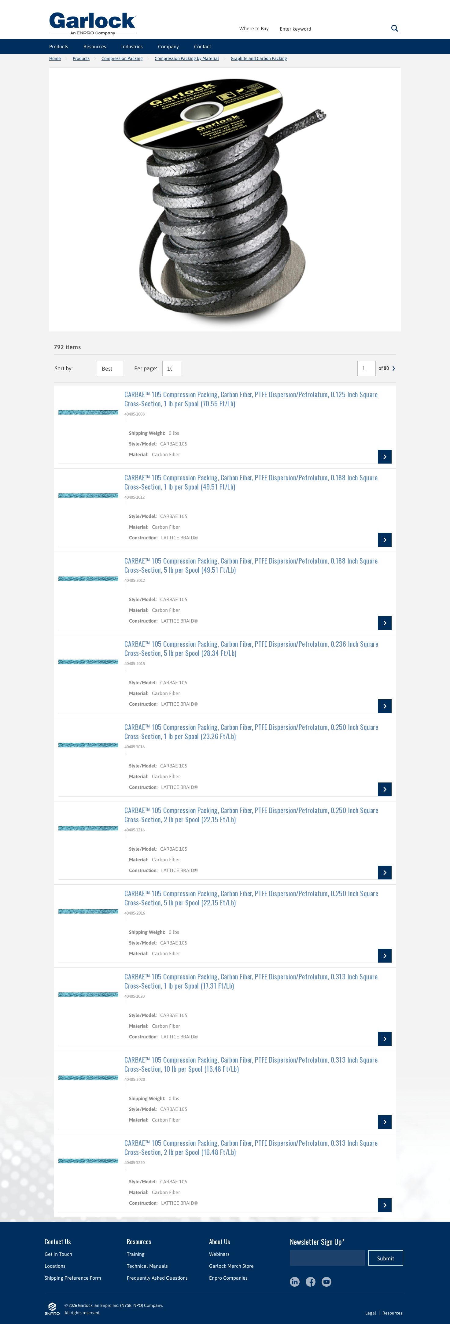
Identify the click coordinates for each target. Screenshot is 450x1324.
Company (168, 46)
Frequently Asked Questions (157, 1278)
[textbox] (340, 28)
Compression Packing (122, 58)
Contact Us (58, 1241)
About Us (219, 1241)
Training (136, 1254)
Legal (370, 1313)
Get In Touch (58, 1254)
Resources (94, 46)
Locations (55, 1266)
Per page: (145, 368)
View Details (385, 457)
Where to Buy (254, 28)
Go (395, 28)
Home (55, 58)
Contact (202, 46)
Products (58, 46)
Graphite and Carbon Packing (259, 58)
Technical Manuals (147, 1266)
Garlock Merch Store (231, 1266)
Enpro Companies (228, 1278)
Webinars (219, 1254)
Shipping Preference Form (73, 1278)
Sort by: (64, 368)
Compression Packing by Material (187, 58)
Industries (132, 46)
